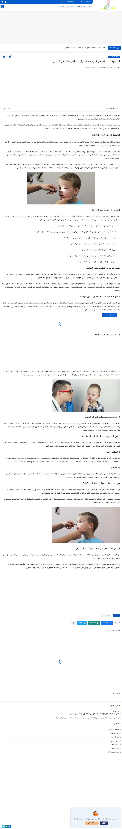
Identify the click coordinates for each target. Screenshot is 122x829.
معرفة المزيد (98, 823)
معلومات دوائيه (114, 741)
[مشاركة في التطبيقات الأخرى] (73, 623)
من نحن (87, 2)
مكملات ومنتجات (77, 7)
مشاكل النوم (88, 7)
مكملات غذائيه (114, 748)
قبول (110, 823)
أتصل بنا (80, 2)
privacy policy (71, 2)
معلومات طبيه (114, 57)
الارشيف (61, 2)
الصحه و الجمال (114, 729)
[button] (107, 623)
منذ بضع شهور (115, 711)
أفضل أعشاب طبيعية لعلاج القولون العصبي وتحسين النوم (85, 48)
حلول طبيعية (65, 7)
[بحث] (1, 7)
